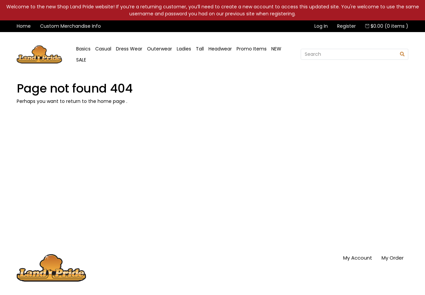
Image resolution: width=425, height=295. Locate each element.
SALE (81, 59)
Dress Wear (129, 48)
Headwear (220, 48)
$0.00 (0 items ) (386, 26)
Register (346, 26)
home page (112, 101)
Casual (103, 48)
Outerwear (159, 48)
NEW (276, 48)
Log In (321, 26)
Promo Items (252, 48)
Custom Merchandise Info (70, 26)
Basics (83, 48)
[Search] (349, 54)
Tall (200, 48)
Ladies (184, 48)
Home (24, 26)
